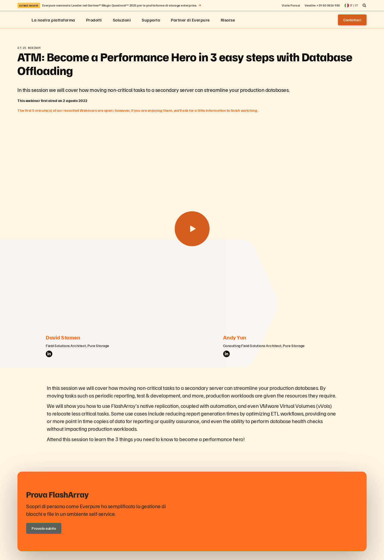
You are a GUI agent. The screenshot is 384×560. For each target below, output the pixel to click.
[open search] (364, 5)
